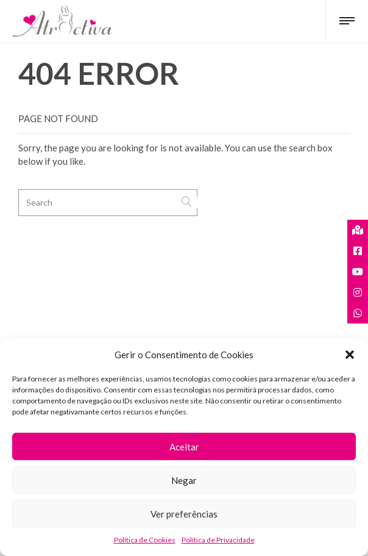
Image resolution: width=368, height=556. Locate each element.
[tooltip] (357, 230)
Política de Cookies (144, 539)
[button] (350, 354)
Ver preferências (184, 513)
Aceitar (184, 446)
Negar (184, 480)
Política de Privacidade (218, 539)
